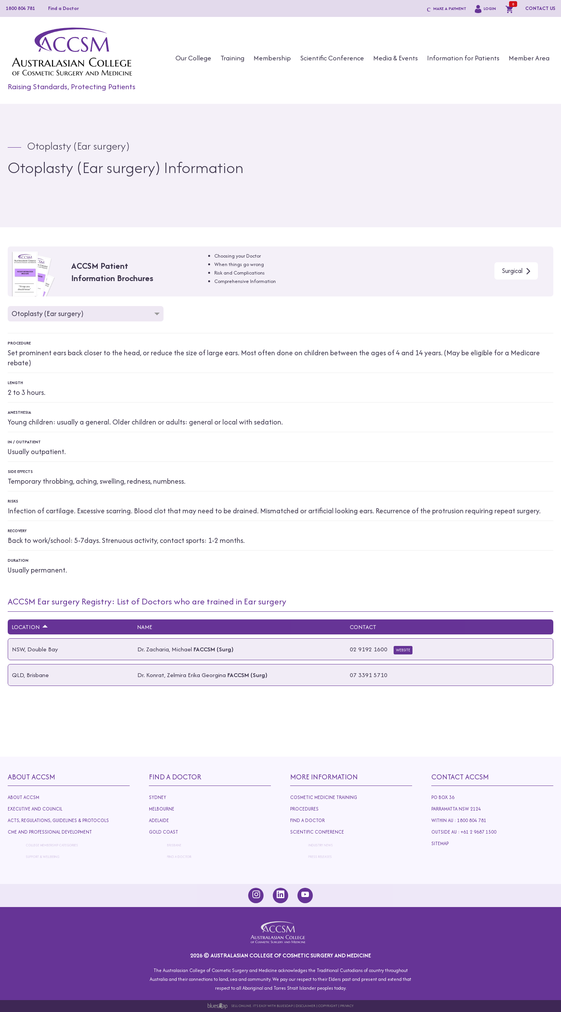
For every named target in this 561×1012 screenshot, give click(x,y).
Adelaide (174, 822)
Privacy (347, 1005)
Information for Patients (463, 58)
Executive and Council (37, 809)
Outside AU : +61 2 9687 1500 (472, 833)
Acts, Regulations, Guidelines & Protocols (61, 822)
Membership (272, 58)
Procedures (307, 809)
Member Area (529, 58)
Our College (193, 58)
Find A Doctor (175, 777)
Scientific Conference (332, 58)
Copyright (327, 1005)
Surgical (512, 270)
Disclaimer (306, 1005)
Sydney (157, 797)
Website (403, 650)
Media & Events (395, 58)
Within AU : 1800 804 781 (461, 820)
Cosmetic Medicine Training (323, 797)
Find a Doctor (63, 8)
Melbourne (165, 809)
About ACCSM (23, 797)
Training (232, 58)
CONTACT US (540, 8)
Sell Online (241, 1005)
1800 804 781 (20, 8)
